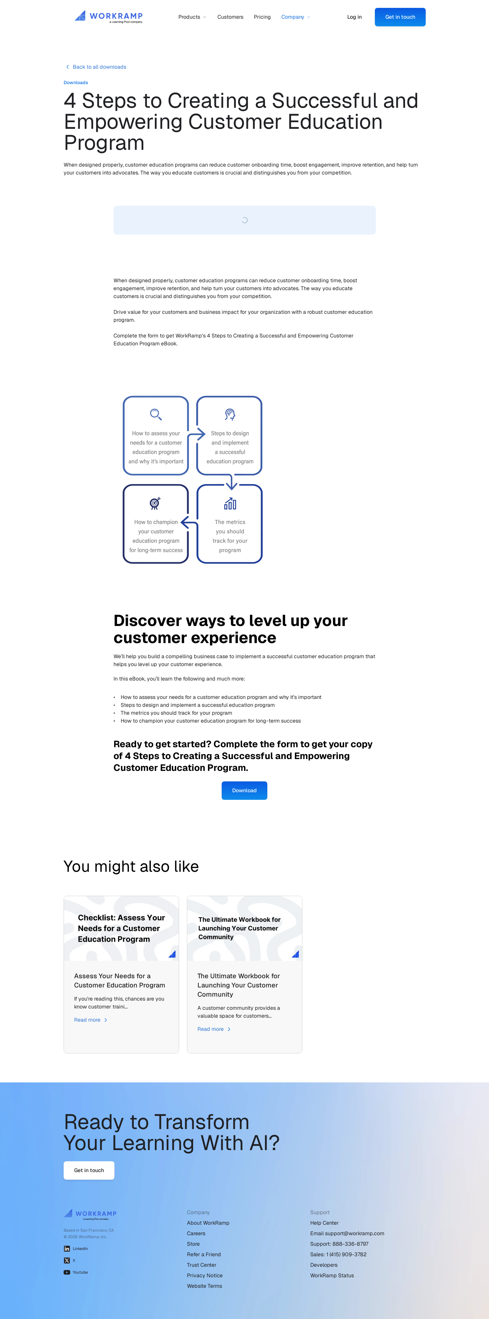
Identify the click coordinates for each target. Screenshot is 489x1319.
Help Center (324, 1222)
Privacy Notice (205, 1275)
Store (193, 1243)
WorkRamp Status (332, 1275)
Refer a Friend (204, 1254)
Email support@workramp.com (347, 1233)
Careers (196, 1233)
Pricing (262, 16)
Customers (230, 16)
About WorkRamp (208, 1222)
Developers (323, 1264)
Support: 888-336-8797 (339, 1243)
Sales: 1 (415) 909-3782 (338, 1254)
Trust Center (201, 1264)
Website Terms (204, 1286)
